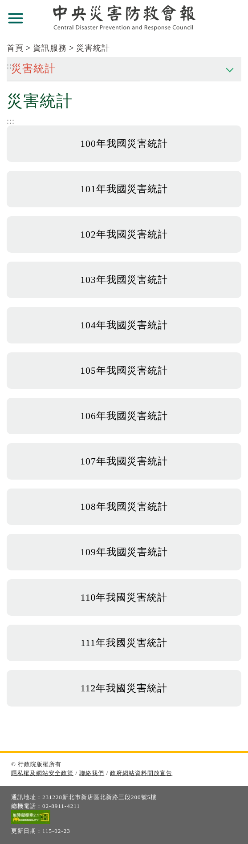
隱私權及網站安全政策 (42, 773)
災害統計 (93, 48)
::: (11, 121)
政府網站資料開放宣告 (141, 773)
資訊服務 (50, 48)
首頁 (15, 48)
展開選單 (15, 18)
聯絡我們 (91, 773)
